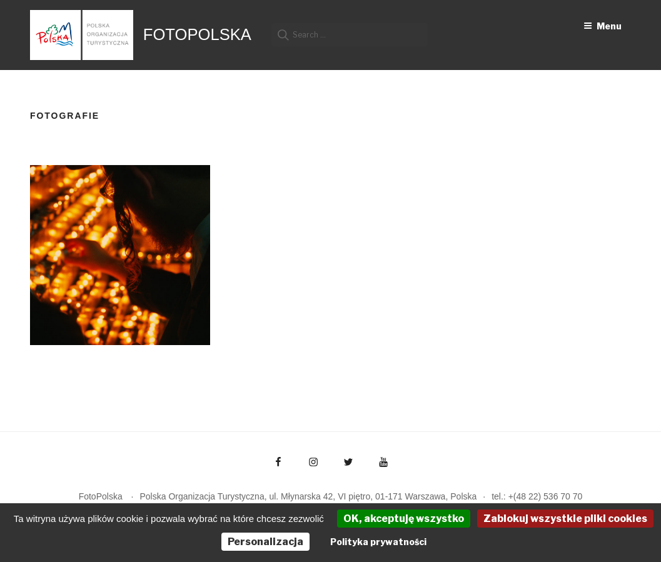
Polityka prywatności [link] (378, 541)
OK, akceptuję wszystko (403, 518)
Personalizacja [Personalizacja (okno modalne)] (265, 542)
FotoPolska (197, 34)
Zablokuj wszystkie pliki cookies (565, 518)
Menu (602, 26)
